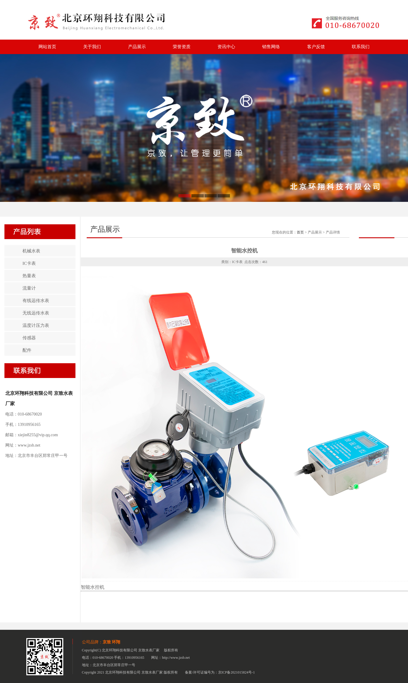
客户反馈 (316, 46)
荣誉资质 (182, 46)
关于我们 (92, 46)
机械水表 (31, 251)
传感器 (29, 337)
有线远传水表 (35, 300)
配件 (26, 350)
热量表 (29, 275)
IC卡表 (29, 263)
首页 (300, 232)
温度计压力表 (35, 325)
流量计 (29, 288)
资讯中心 (226, 46)
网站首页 (47, 46)
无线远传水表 (35, 313)
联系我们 (361, 46)
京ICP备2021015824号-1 (236, 672)
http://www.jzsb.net (176, 658)
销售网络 (271, 46)
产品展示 (137, 46)
